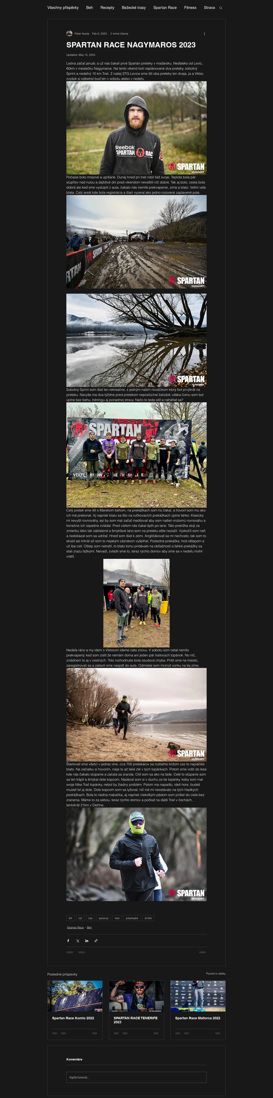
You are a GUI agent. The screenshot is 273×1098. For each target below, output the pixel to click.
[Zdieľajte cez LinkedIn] (87, 940)
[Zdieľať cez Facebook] (68, 940)
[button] (221, 7)
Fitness (190, 7)
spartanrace (103, 918)
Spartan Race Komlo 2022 (73, 1018)
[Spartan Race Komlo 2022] (75, 996)
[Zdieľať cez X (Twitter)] (77, 940)
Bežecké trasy (134, 7)
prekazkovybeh (132, 918)
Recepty (107, 7)
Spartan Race (165, 7)
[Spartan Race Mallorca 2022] (198, 996)
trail (80, 918)
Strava (209, 7)
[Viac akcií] (204, 33)
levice (117, 918)
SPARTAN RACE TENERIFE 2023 (136, 1020)
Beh (89, 7)
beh (70, 918)
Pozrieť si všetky (216, 973)
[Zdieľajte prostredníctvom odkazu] (96, 940)
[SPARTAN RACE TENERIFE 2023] (136, 996)
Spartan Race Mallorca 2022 (197, 1018)
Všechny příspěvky (63, 7)
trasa (90, 918)
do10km (148, 918)
